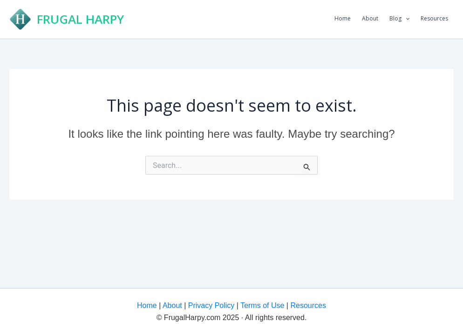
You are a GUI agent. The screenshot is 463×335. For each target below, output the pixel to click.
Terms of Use (261, 305)
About (370, 18)
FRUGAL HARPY (80, 19)
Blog (399, 18)
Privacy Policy (210, 305)
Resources (434, 18)
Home (342, 18)
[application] (405, 18)
